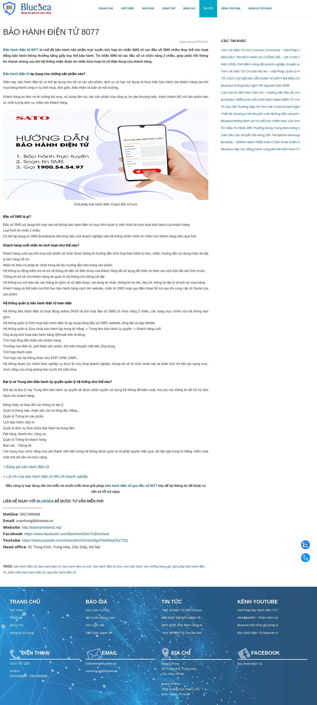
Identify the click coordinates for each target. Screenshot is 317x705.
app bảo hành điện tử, (62, 572)
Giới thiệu (127, 8)
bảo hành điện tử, (25, 566)
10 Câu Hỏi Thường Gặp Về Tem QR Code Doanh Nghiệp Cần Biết (260, 107)
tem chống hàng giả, (158, 566)
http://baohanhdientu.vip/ (42, 527)
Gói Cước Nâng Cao (100, 618)
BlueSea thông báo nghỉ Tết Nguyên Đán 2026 (255, 85)
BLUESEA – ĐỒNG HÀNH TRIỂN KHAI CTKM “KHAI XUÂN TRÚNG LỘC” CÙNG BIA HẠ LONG (260, 142)
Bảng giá (189, 8)
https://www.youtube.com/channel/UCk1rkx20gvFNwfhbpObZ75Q (75, 540)
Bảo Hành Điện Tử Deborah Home (258, 633)
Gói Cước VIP (95, 625)
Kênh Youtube (231, 8)
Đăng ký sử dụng (260, 8)
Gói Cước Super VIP (99, 633)
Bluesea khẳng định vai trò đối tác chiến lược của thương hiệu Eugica (260, 121)
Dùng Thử (16, 625)
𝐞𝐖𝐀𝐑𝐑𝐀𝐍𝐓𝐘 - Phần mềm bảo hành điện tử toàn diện (258, 618)
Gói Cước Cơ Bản (98, 610)
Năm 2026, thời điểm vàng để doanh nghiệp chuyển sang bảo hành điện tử (260, 64)
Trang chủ (105, 8)
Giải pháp (148, 8)
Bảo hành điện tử (16, 74)
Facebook (265, 653)
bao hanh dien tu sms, (77, 566)
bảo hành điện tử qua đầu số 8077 (131, 485)
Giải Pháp (16, 618)
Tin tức (208, 8)
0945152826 (18, 676)
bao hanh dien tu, (50, 566)
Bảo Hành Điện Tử (250, 664)
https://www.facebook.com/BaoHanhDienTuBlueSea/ (66, 534)
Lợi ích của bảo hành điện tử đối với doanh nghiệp (47, 477)
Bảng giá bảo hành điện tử (27, 467)
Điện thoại (35, 653)
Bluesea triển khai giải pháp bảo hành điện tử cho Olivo (258, 625)
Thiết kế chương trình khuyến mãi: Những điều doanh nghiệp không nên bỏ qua (260, 114)
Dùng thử (168, 8)
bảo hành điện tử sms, (108, 566)
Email (110, 653)
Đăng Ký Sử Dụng (22, 633)
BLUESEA (45, 501)
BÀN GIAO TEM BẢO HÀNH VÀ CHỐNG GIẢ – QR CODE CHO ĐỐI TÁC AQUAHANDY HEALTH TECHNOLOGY (260, 57)
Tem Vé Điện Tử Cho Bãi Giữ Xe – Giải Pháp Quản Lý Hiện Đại (260, 71)
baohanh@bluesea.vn (101, 664)
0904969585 (39, 676)
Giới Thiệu (16, 610)
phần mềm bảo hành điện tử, (27, 572)
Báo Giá (96, 602)
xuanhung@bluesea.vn (102, 671)
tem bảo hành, (134, 566)
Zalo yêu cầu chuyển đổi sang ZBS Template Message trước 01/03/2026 (260, 135)
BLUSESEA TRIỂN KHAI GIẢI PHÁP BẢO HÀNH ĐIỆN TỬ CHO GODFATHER (260, 99)
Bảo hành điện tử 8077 (20, 50)
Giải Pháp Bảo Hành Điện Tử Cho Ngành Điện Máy (258, 610)
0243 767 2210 (20, 664)
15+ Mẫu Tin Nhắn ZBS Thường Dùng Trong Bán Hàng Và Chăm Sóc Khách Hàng (260, 128)
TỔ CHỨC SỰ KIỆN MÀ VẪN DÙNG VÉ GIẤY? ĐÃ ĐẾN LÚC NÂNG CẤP (260, 78)
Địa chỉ (180, 653)
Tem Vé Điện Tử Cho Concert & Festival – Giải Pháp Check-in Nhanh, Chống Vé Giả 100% (260, 50)
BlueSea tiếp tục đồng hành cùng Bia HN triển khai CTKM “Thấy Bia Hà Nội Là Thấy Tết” (260, 149)
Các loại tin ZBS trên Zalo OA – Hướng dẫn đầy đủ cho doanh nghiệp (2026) (260, 92)
